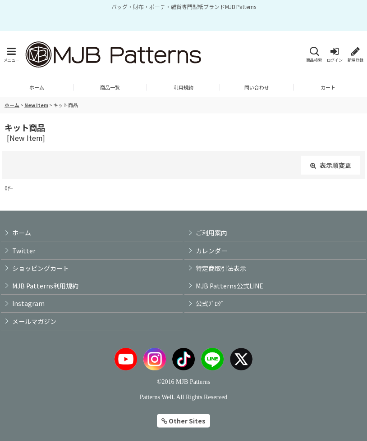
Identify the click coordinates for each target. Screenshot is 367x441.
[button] (11, 54)
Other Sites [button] (183, 420)
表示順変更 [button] (330, 165)
